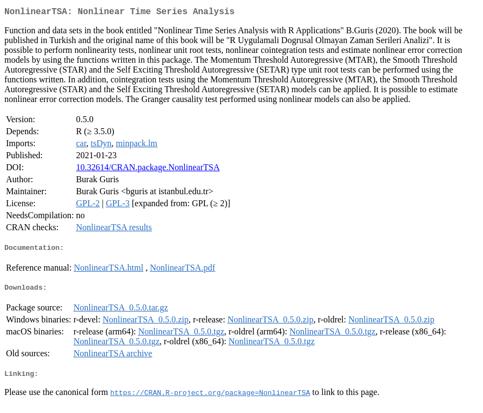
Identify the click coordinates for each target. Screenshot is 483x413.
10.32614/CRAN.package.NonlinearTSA (148, 169)
